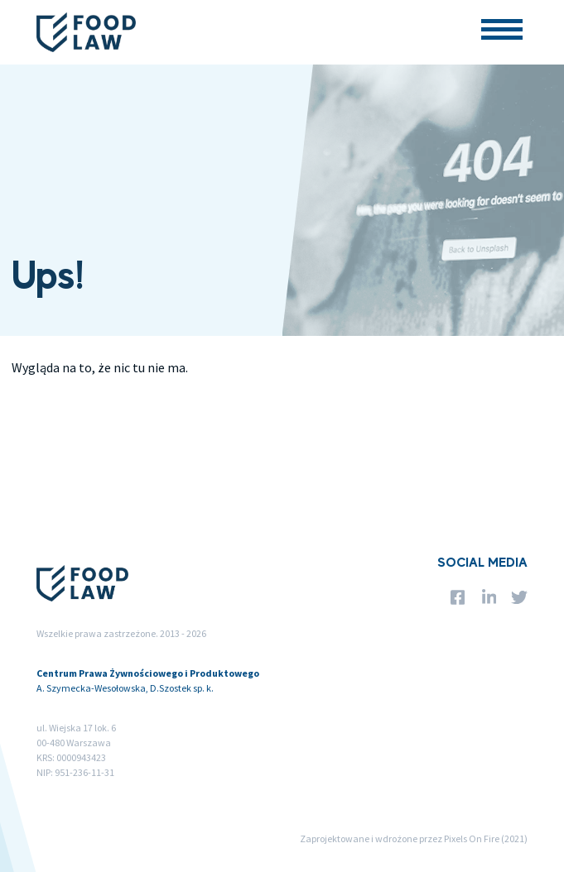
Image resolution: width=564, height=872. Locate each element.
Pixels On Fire (471, 838)
